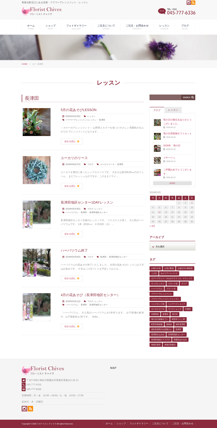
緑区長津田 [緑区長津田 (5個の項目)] (180, 324)
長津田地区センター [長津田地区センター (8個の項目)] (176, 334)
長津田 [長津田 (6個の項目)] (178, 329)
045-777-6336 (33, 384)
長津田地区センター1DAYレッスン (87, 202)
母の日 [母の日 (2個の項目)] (175, 314)
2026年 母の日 (171, 145)
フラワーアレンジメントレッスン (81, 120)
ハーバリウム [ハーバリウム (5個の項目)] (156, 289)
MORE (172, 183)
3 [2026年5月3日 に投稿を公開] (191, 203)
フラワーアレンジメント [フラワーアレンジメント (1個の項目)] (161, 294)
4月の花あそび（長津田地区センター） (90, 295)
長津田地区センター (98, 212)
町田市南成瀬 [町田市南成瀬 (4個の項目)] (156, 324)
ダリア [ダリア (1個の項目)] (184, 284)
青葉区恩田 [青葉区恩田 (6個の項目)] (156, 345)
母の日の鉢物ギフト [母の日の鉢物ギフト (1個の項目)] (159, 319)
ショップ (50, 27)
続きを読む (70, 141)
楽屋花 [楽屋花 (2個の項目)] (165, 314)
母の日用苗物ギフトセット (177, 133)
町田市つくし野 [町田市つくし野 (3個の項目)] (178, 319)
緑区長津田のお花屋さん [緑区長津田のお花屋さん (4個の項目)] (161, 329)
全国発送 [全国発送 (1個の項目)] (155, 314)
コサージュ (169, 157)
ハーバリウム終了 (74, 250)
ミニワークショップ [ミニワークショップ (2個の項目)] (176, 304)
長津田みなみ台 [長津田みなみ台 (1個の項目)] (157, 334)
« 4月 (152, 226)
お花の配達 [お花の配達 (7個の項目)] (169, 268)
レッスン (164, 27)
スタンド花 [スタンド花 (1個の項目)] (172, 284)
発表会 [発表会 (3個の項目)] (169, 324)
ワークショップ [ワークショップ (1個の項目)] (174, 309)
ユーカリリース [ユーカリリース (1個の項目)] (157, 309)
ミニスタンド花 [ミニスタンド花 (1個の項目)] (157, 304)
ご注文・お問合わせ (137, 27)
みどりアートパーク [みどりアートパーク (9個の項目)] (169, 273)
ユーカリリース (107, 164)
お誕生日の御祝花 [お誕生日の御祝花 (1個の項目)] (185, 268)
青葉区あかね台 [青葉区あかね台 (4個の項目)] (180, 340)
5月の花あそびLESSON (78, 110)
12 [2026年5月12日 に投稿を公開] (159, 212)
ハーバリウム (72, 212)
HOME (24, 64)
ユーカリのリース (74, 158)
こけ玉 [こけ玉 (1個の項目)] (154, 273)
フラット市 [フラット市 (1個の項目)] (171, 289)
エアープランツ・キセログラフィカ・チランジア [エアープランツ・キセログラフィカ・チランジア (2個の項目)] (171, 278)
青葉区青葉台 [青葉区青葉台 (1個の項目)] (170, 345)
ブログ (185, 27)
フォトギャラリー (76, 27)
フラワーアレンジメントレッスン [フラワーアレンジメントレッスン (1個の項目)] (165, 299)
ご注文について (106, 27)
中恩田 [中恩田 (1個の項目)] (188, 309)
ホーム (31, 27)
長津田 (102, 120)
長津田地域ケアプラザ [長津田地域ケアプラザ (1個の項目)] (160, 340)
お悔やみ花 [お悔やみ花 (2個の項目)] (156, 268)
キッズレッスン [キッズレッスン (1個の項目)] (157, 284)
